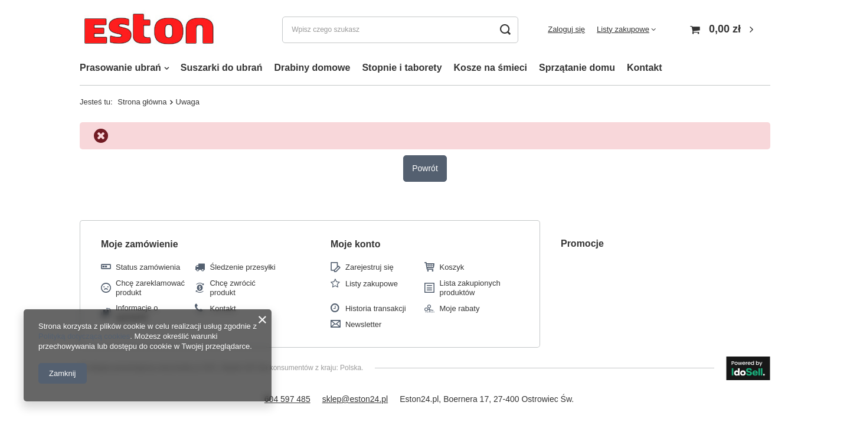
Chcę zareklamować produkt (150, 288)
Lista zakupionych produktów (469, 288)
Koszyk (451, 267)
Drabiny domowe (312, 68)
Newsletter (363, 324)
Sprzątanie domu (577, 68)
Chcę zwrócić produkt (232, 288)
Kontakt (644, 68)
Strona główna (141, 101)
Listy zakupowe (623, 29)
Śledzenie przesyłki (242, 267)
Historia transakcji (375, 308)
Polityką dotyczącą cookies (84, 336)
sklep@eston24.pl (355, 399)
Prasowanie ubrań (120, 68)
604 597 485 (287, 399)
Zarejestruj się (369, 267)
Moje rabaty (459, 308)
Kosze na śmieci (491, 68)
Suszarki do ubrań (222, 68)
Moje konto (355, 244)
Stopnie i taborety (402, 68)
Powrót (425, 168)
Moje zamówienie (139, 244)
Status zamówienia (148, 267)
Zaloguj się (566, 29)
